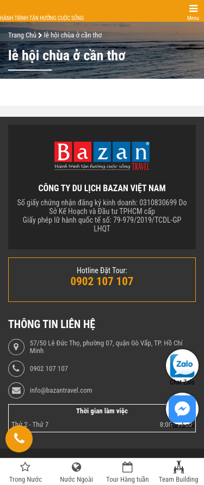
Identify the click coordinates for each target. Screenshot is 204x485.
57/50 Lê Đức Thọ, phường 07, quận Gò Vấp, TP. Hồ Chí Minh (106, 347)
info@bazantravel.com (61, 390)
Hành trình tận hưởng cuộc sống (42, 18)
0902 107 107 (49, 369)
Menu (193, 18)
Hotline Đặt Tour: (102, 270)
